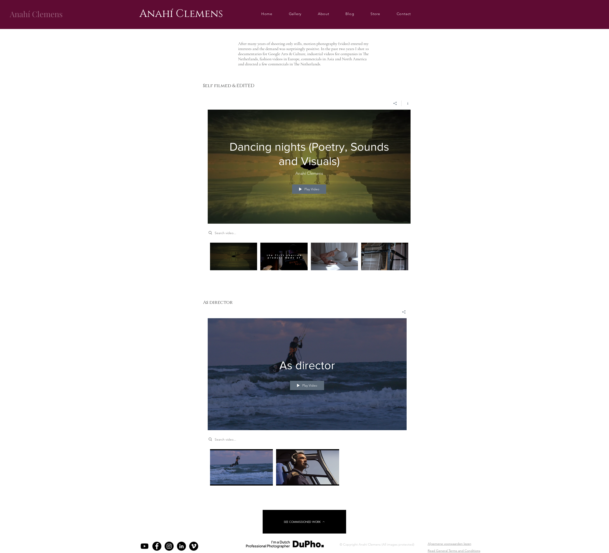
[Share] (395, 103)
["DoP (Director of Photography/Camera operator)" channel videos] (309, 259)
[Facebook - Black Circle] (156, 546)
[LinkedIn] (181, 546)
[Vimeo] (193, 546)
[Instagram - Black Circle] (169, 546)
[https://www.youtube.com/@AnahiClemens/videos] (144, 546)
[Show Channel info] (406, 103)
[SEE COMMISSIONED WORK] (304, 522)
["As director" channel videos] (307, 468)
